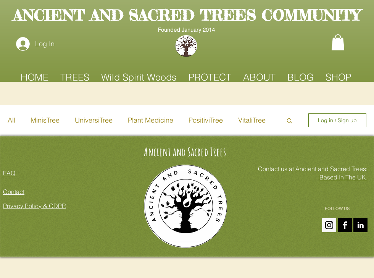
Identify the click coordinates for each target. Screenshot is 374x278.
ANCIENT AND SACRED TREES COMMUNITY (186, 15)
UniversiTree (94, 120)
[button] (338, 42)
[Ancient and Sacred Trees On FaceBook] (345, 225)
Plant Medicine (150, 120)
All (11, 120)
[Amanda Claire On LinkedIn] (360, 225)
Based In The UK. (343, 177)
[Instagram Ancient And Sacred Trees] (329, 225)
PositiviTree (206, 120)
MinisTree (45, 120)
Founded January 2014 (186, 29)
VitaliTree (252, 120)
